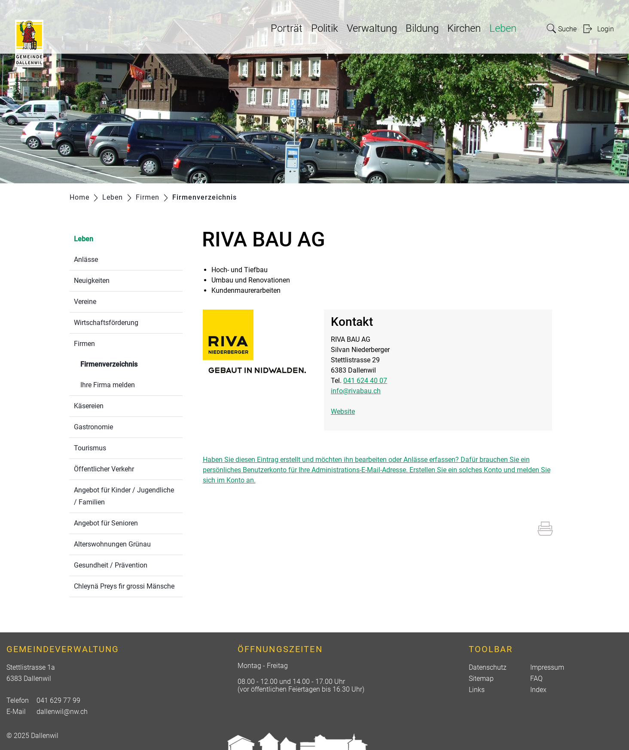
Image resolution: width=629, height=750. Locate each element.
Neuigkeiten (92, 280)
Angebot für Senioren (106, 523)
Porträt (286, 28)
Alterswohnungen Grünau (112, 544)
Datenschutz (488, 667)
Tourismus (90, 448)
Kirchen (464, 28)
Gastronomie (93, 427)
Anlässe (86, 259)
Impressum (547, 667)
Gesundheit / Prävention (110, 565)
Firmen (84, 344)
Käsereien (89, 406)
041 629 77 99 (58, 700)
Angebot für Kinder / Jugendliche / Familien (124, 496)
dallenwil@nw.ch (62, 711)
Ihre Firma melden (107, 385)
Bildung (422, 28)
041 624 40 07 (365, 381)
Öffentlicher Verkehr (104, 469)
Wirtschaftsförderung (106, 323)
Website (343, 411)
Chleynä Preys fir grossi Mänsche (124, 586)
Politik (324, 28)
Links (477, 690)
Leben (502, 28)
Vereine (85, 302)
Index (538, 690)
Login (605, 29)
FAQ (536, 678)
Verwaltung (372, 28)
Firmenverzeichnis (129, 363)
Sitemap (481, 678)
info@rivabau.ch (356, 391)
